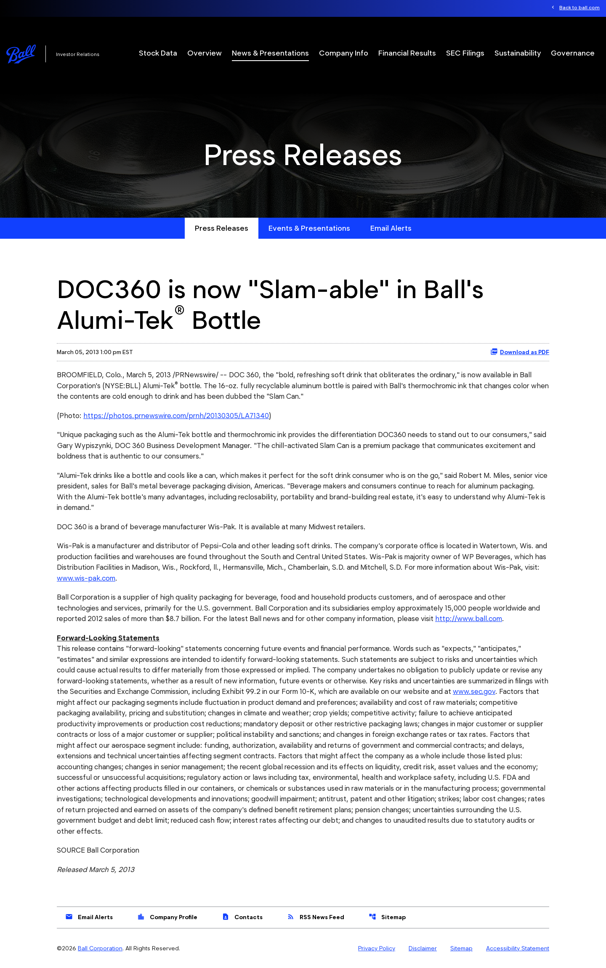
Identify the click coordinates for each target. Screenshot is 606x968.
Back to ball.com (579, 7)
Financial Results (407, 52)
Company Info (343, 52)
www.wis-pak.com (86, 578)
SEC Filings (465, 52)
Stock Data (158, 52)
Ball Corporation (100, 948)
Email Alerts (391, 228)
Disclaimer (423, 948)
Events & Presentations (309, 228)
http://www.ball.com (468, 618)
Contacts (242, 916)
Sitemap (387, 916)
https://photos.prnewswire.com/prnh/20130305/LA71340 (176, 415)
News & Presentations (270, 52)
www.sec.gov (474, 691)
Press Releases (221, 228)
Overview (204, 52)
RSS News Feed (315, 916)
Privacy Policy (376, 948)
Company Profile (167, 916)
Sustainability (517, 52)
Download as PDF (519, 351)
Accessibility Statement (517, 948)
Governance (573, 52)
